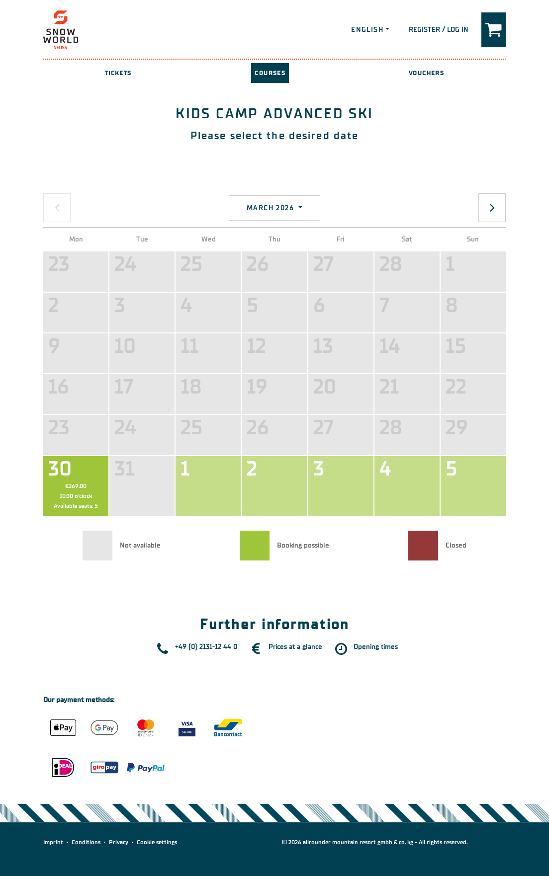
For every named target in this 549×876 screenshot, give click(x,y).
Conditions (86, 842)
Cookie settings (157, 842)
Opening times (376, 646)
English (367, 29)
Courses (270, 73)
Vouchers (426, 73)
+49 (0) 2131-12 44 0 (206, 646)
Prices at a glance (295, 646)
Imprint (53, 842)
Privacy (118, 842)
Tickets (118, 73)
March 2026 (271, 208)
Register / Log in (438, 29)
